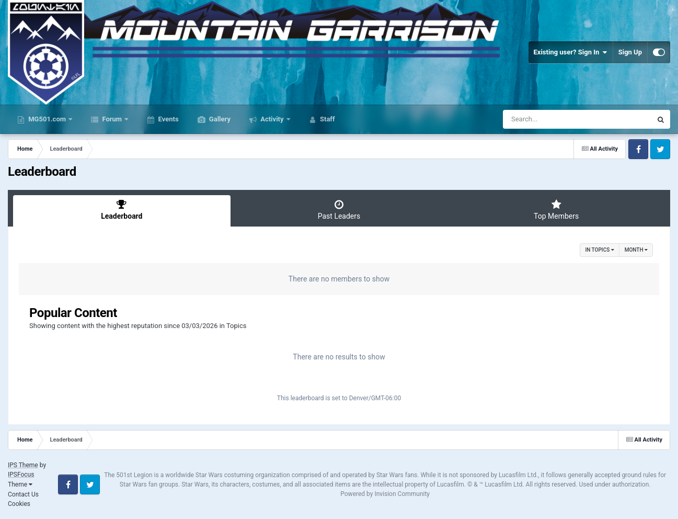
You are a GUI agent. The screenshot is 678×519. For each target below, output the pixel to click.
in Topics (599, 250)
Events (167, 119)
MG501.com (47, 119)
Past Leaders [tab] (339, 209)
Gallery (219, 119)
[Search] (551, 119)
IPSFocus (21, 474)
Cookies (19, 503)
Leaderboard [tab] (122, 209)
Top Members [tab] (556, 209)
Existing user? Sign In (570, 52)
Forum (111, 119)
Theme (20, 484)
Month (636, 250)
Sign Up (630, 52)
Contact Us (23, 494)
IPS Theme (23, 465)
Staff (326, 119)
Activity (272, 119)
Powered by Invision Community (385, 494)
